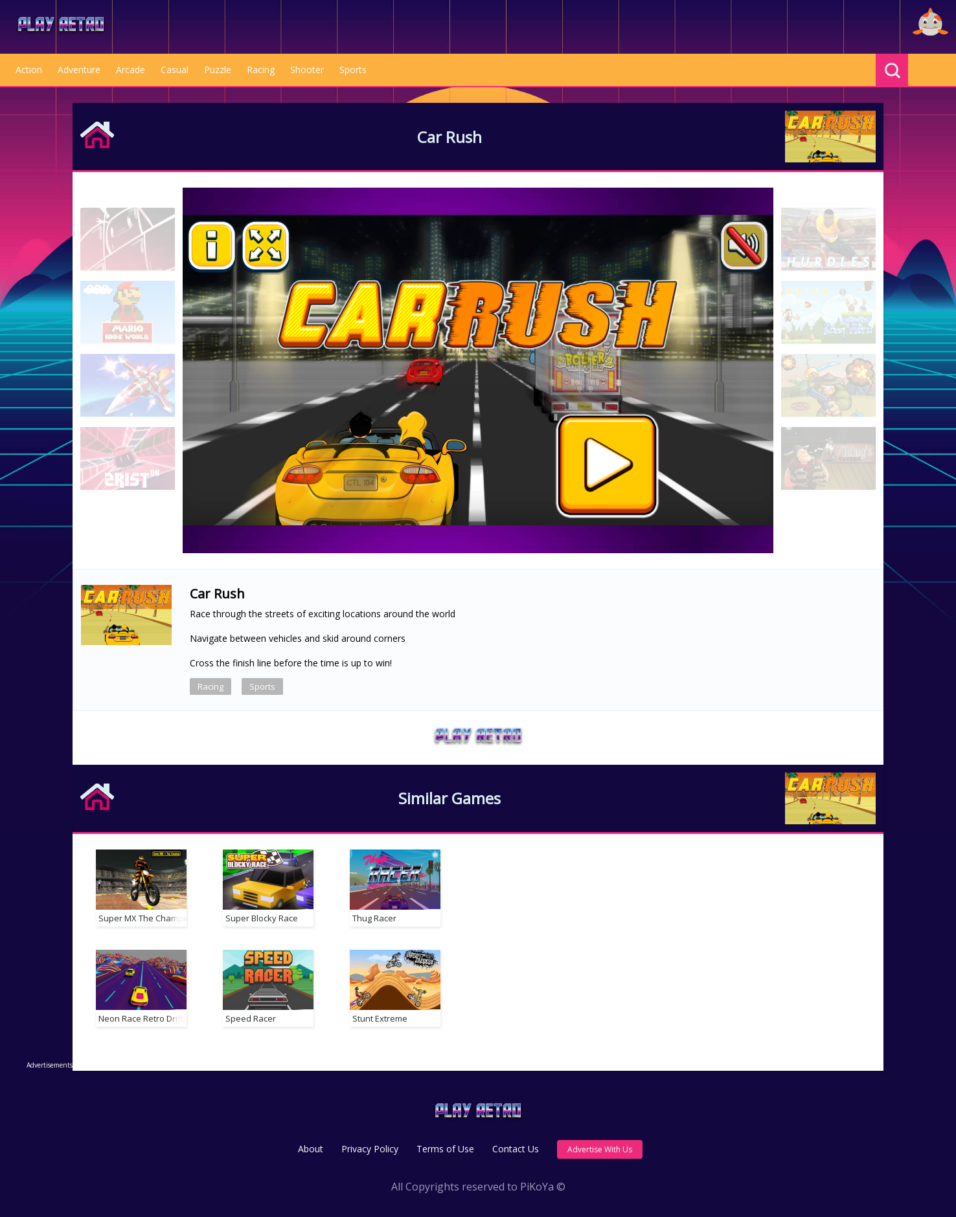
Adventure (79, 69)
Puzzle (217, 69)
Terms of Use (445, 1149)
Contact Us (515, 1149)
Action (29, 69)
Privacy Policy (369, 1149)
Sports (353, 69)
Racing (261, 69)
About (310, 1149)
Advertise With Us (599, 1149)
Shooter (307, 69)
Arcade (130, 69)
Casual (174, 69)
